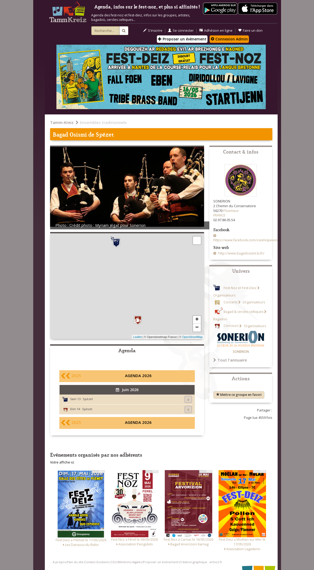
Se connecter (181, 30)
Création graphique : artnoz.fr (201, 562)
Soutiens (102, 562)
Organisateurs (253, 302)
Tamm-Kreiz (62, 122)
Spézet (88, 399)
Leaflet (137, 337)
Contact (89, 562)
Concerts (231, 302)
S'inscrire (152, 30)
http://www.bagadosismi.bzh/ (241, 253)
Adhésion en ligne (216, 30)
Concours (231, 326)
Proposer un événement (160, 562)
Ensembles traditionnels (103, 122)
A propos (59, 562)
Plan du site (75, 562)
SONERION (241, 351)
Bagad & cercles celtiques (243, 311)
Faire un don (250, 30)
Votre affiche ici (62, 462)
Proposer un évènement (182, 38)
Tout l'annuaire (230, 360)
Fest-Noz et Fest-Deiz (240, 288)
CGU (113, 562)
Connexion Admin (229, 38)
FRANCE (219, 215)
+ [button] (197, 320)
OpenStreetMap (192, 337)
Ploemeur (231, 210)
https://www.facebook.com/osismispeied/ (245, 240)
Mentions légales (130, 562)
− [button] (197, 328)
